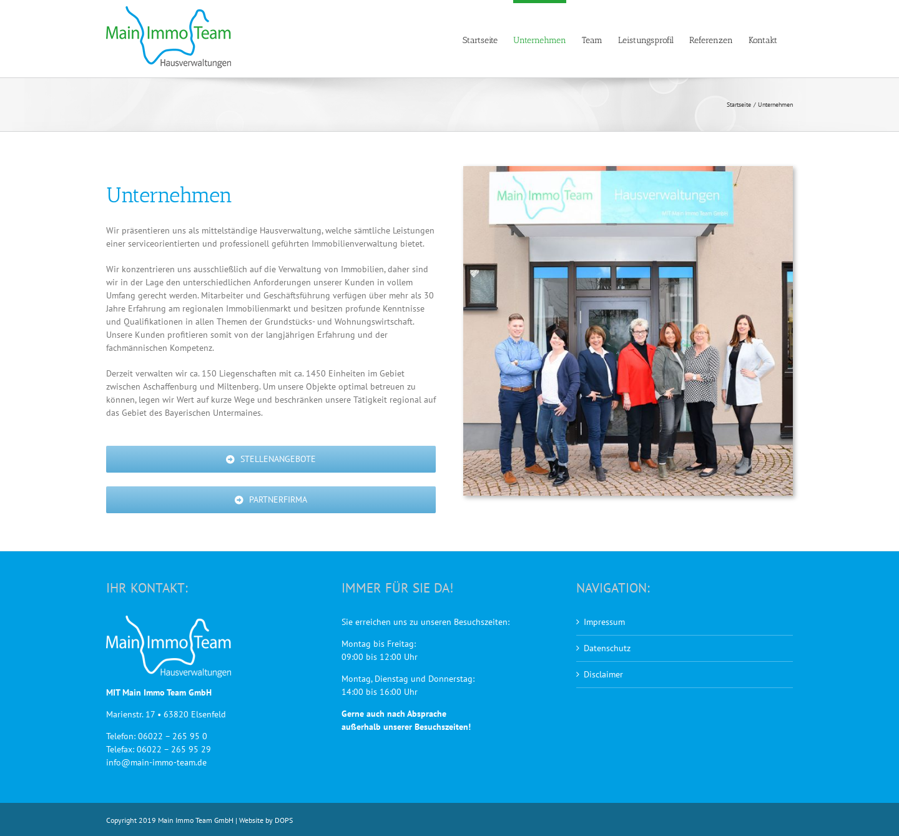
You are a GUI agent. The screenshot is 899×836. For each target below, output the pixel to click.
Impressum (604, 621)
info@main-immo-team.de (156, 762)
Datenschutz (607, 648)
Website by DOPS (266, 820)
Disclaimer (603, 674)
